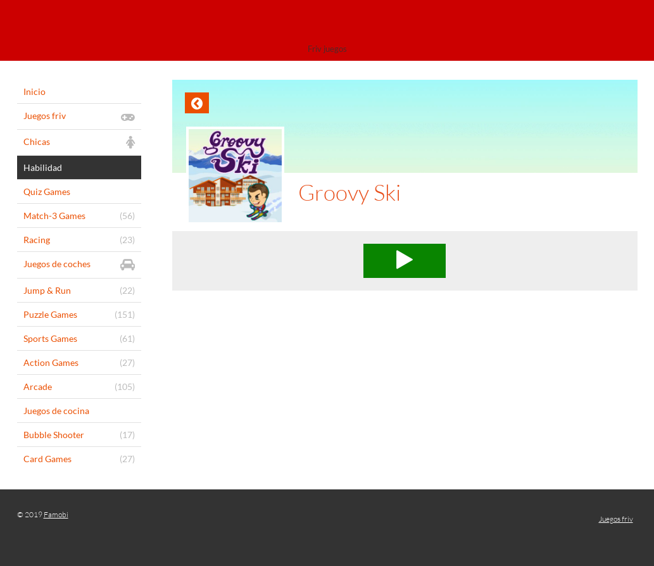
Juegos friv (616, 519)
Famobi (56, 514)
